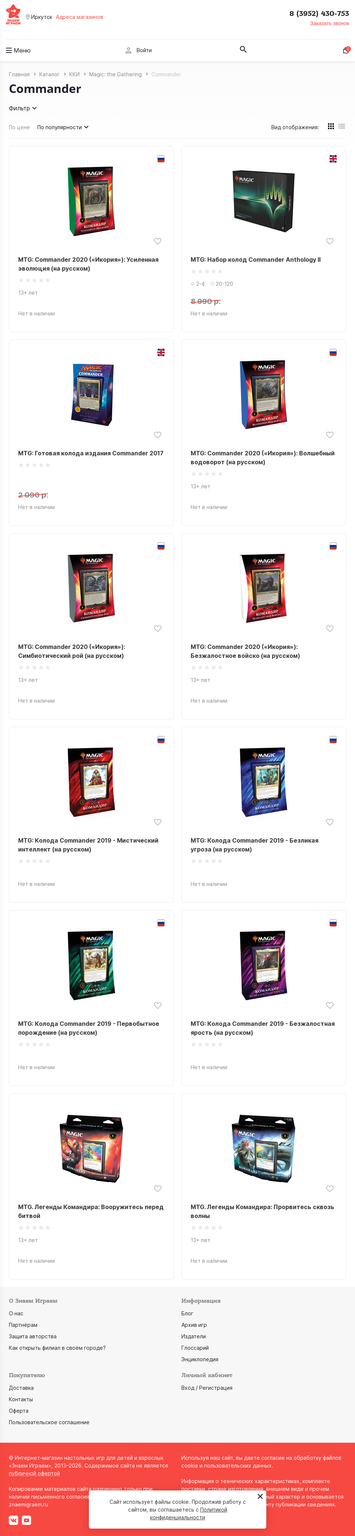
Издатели (193, 1336)
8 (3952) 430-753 (319, 14)
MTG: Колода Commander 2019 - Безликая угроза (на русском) (254, 845)
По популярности (64, 127)
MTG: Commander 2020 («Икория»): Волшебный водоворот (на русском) (263, 457)
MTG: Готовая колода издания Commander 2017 (91, 453)
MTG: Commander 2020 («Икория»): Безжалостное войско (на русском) (245, 651)
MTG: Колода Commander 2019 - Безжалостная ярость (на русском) (263, 1028)
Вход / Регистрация (206, 1388)
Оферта (19, 1411)
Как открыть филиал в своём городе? (57, 1348)
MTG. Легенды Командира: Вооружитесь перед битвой (91, 1211)
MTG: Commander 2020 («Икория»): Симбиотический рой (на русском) (71, 651)
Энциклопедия (199, 1359)
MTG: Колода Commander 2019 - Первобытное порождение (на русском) (88, 1028)
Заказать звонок (329, 23)
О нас (16, 1313)
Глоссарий (195, 1348)
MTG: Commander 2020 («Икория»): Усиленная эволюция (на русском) (88, 264)
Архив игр (194, 1325)
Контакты (21, 1399)
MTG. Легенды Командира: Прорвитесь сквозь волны (262, 1211)
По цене (19, 127)
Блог (187, 1313)
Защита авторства (33, 1336)
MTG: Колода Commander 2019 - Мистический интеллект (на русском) (88, 845)
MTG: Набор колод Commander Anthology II (256, 259)
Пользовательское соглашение (49, 1422)
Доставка (21, 1388)
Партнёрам (23, 1325)
